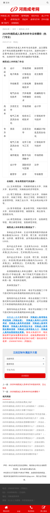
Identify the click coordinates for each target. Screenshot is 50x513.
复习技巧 (5, 23)
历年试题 (45, 19)
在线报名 (15, 23)
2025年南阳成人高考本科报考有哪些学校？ (20, 454)
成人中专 (45, 16)
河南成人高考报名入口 (28, 329)
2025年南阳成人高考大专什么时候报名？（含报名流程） (25, 406)
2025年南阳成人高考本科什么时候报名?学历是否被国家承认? (25, 414)
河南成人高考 (5, 17)
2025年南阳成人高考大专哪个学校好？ (19, 410)
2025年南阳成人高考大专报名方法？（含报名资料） (24, 442)
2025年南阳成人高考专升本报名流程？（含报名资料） (25, 430)
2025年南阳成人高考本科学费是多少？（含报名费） (24, 438)
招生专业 (35, 16)
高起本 (25, 19)
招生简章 (15, 16)
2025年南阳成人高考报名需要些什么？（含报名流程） (25, 426)
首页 (14, 29)
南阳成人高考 (24, 29)
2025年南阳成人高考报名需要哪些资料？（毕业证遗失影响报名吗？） (25, 422)
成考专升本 (35, 19)
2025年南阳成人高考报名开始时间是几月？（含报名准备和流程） (25, 418)
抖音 (19, 509)
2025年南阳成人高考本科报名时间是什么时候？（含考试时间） (25, 434)
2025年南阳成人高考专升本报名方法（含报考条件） (24, 450)
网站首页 (6, 509)
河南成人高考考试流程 (19, 323)
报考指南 (25, 16)
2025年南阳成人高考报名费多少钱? (17, 402)
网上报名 (43, 509)
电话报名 (31, 509)
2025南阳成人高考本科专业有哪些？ (25, 392)
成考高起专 (15, 19)
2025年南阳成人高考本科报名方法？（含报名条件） (24, 446)
